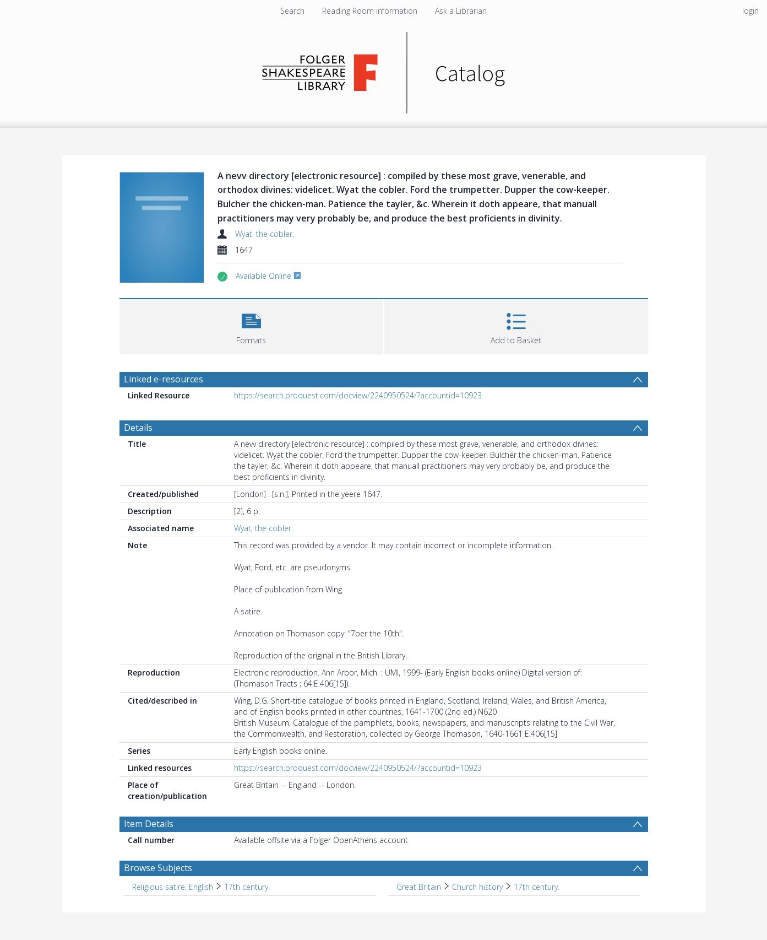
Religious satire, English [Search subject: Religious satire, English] (172, 887)
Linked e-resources (163, 379)
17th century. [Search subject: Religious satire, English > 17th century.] (247, 887)
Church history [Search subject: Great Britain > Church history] (477, 887)
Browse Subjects (158, 868)
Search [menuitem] (292, 11)
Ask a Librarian (461, 11)
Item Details (148, 824)
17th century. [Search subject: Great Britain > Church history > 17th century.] (536, 887)
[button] (251, 325)
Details (138, 428)
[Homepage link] (383, 70)
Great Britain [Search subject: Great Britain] (418, 887)
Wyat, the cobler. (264, 234)
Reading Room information (369, 11)
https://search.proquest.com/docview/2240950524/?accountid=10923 (358, 395)
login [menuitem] (750, 11)
